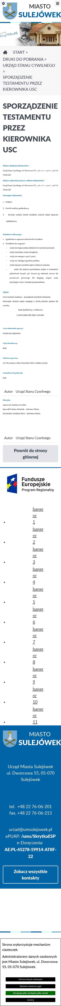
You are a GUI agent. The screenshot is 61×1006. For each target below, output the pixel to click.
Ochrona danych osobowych (30, 979)
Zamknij (30, 1000)
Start (19, 52)
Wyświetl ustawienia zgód (30, 986)
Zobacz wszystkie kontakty (30, 874)
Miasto (39, 11)
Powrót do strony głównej (30, 453)
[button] (33, 507)
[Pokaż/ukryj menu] (57, 3)
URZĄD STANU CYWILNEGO (29, 66)
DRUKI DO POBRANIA (23, 59)
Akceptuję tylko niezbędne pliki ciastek (30, 993)
